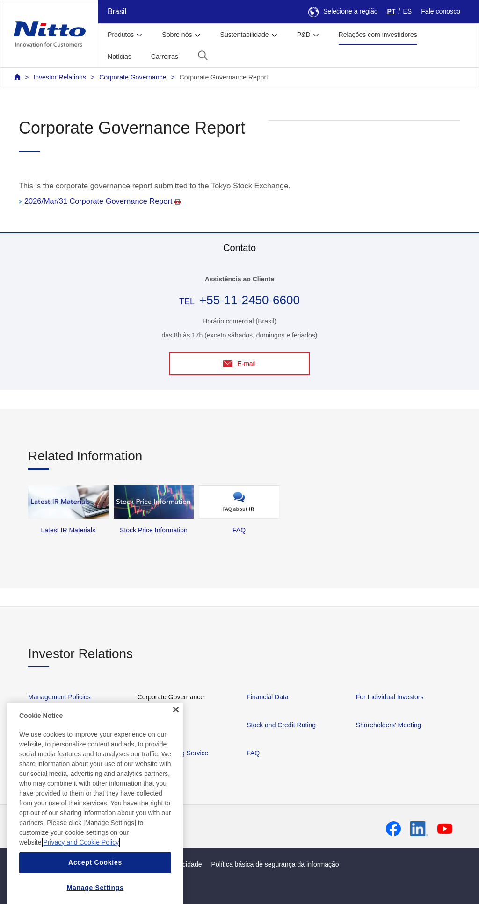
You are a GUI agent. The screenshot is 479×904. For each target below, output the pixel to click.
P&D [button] (304, 34)
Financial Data (268, 697)
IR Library (152, 725)
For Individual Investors (390, 697)
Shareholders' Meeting (388, 725)
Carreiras (164, 56)
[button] (203, 55)
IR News (40, 725)
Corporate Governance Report (224, 77)
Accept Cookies (95, 893)
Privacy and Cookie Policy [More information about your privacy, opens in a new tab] (81, 872)
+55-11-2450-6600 (249, 300)
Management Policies (59, 697)
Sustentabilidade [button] (244, 34)
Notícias (119, 56)
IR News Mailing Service (173, 753)
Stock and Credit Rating (281, 725)
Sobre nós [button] (177, 34)
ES (407, 11)
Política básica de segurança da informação (275, 864)
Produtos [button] (121, 34)
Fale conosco (440, 11)
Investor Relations (59, 77)
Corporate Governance (132, 77)
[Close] (176, 740)
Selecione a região (343, 11)
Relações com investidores (378, 34)
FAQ (253, 753)
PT (391, 11)
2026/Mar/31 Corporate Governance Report (102, 201)
